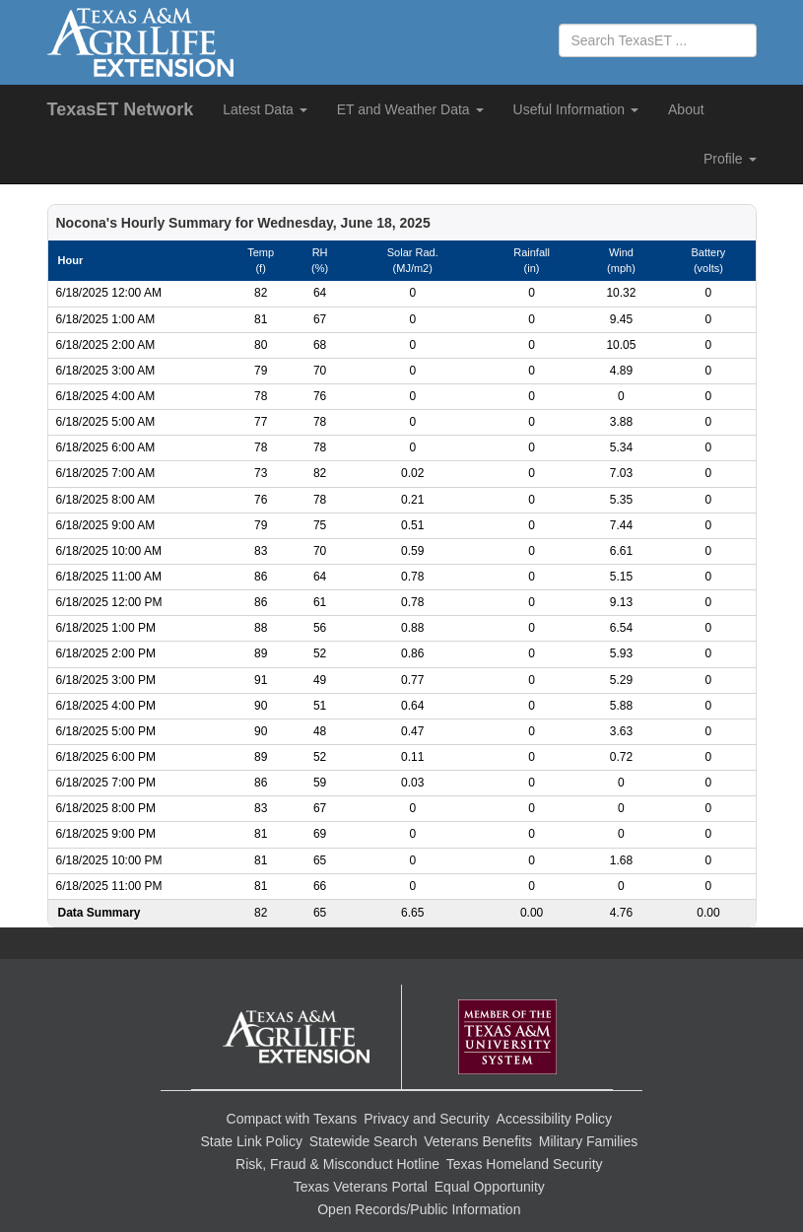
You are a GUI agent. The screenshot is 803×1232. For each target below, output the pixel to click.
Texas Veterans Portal (361, 1187)
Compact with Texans (292, 1119)
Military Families (588, 1141)
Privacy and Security (427, 1119)
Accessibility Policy (554, 1119)
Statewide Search (363, 1141)
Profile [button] (730, 159)
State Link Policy (251, 1141)
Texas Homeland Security (524, 1164)
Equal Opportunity (490, 1187)
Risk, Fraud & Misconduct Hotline (337, 1164)
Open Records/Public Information (418, 1209)
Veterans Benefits (478, 1141)
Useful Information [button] (576, 109)
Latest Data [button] (265, 109)
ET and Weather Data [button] (410, 109)
